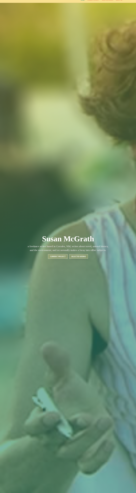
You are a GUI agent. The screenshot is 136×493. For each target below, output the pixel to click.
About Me (119, 3)
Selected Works (107, 3)
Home (83, 3)
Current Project (93, 3)
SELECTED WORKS (78, 262)
